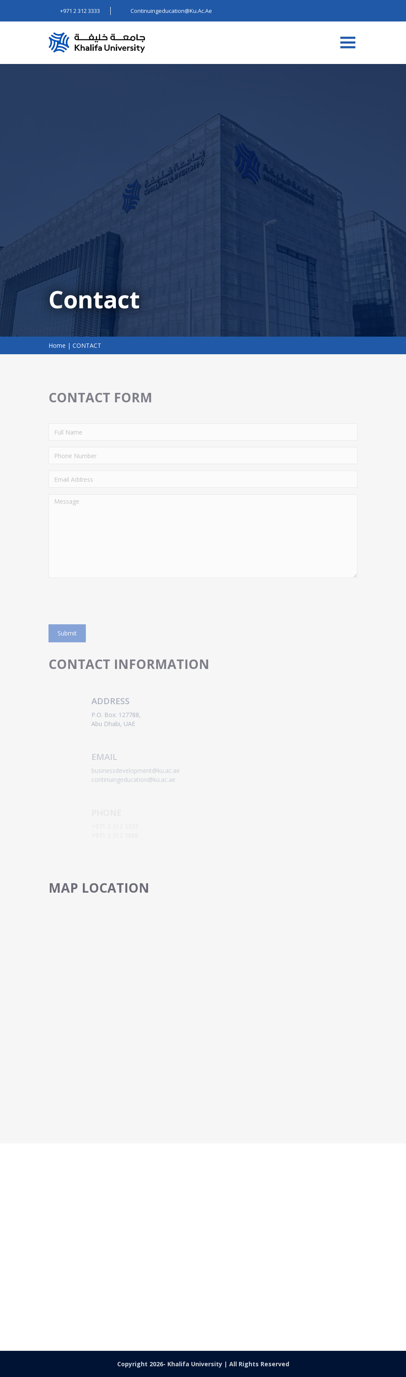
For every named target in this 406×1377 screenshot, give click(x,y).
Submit (67, 633)
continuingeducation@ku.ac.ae (250, 1295)
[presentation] (113, 601)
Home (57, 345)
